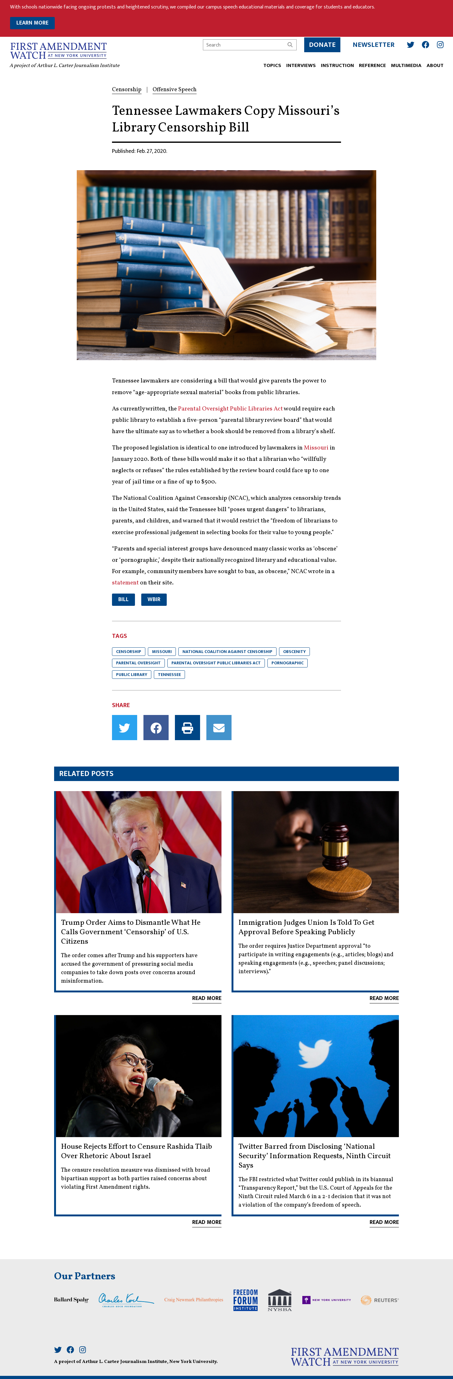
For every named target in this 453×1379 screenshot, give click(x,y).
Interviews (300, 65)
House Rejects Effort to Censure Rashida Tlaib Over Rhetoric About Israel (136, 1152)
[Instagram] (439, 44)
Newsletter (373, 44)
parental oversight (138, 663)
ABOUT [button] (434, 65)
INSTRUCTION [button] (336, 65)
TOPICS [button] (272, 65)
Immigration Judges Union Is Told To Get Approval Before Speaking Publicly (306, 928)
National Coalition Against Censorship (227, 651)
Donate (321, 44)
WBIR (154, 599)
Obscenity (294, 651)
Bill (123, 599)
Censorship (128, 651)
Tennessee (169, 674)
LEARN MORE (32, 23)
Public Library (131, 674)
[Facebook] (425, 44)
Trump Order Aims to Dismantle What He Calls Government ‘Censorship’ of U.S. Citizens (130, 932)
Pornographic (287, 663)
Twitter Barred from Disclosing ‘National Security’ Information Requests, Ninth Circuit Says (314, 1156)
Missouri (162, 651)
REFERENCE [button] (371, 65)
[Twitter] (410, 44)
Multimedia (405, 65)
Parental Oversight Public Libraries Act (216, 663)
